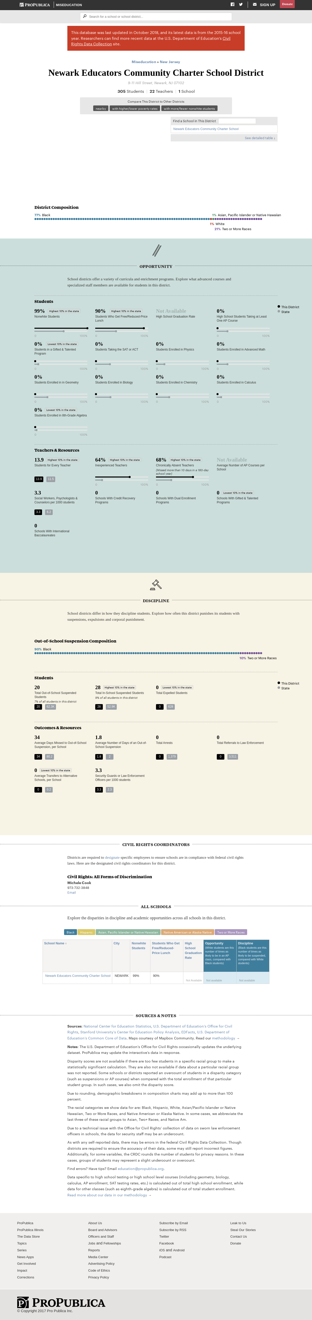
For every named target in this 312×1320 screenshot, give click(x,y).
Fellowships (114, 1245)
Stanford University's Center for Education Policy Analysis (129, 1033)
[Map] (100, 152)
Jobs (92, 1245)
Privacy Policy (99, 1279)
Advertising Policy (102, 1265)
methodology (223, 1039)
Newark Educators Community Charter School (206, 130)
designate (112, 858)
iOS (162, 1252)
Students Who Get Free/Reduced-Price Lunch (166, 950)
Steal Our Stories (244, 1232)
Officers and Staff (102, 1238)
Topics (22, 1245)
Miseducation (69, 5)
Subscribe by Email (175, 1225)
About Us (95, 1225)
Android (179, 1252)
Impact (22, 1272)
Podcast (166, 1259)
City (118, 945)
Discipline (253, 958)
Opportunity (220, 958)
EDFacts (188, 1033)
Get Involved (27, 1265)
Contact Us (239, 1238)
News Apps (26, 1259)
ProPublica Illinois (31, 1232)
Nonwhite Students (140, 948)
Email (71, 893)
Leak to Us (239, 1225)
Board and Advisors (104, 1232)
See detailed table (259, 139)
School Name (56, 945)
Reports (94, 1252)
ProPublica (26, 1225)
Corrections (26, 1279)
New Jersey (170, 62)
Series (22, 1252)
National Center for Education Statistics (117, 1027)
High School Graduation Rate (193, 953)
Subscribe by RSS (174, 1232)
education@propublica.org (141, 1170)
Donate (286, 5)
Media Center (99, 1259)
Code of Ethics (100, 1272)
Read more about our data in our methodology (107, 1196)
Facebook (167, 1245)
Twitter (164, 1238)
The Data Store (29, 1238)
